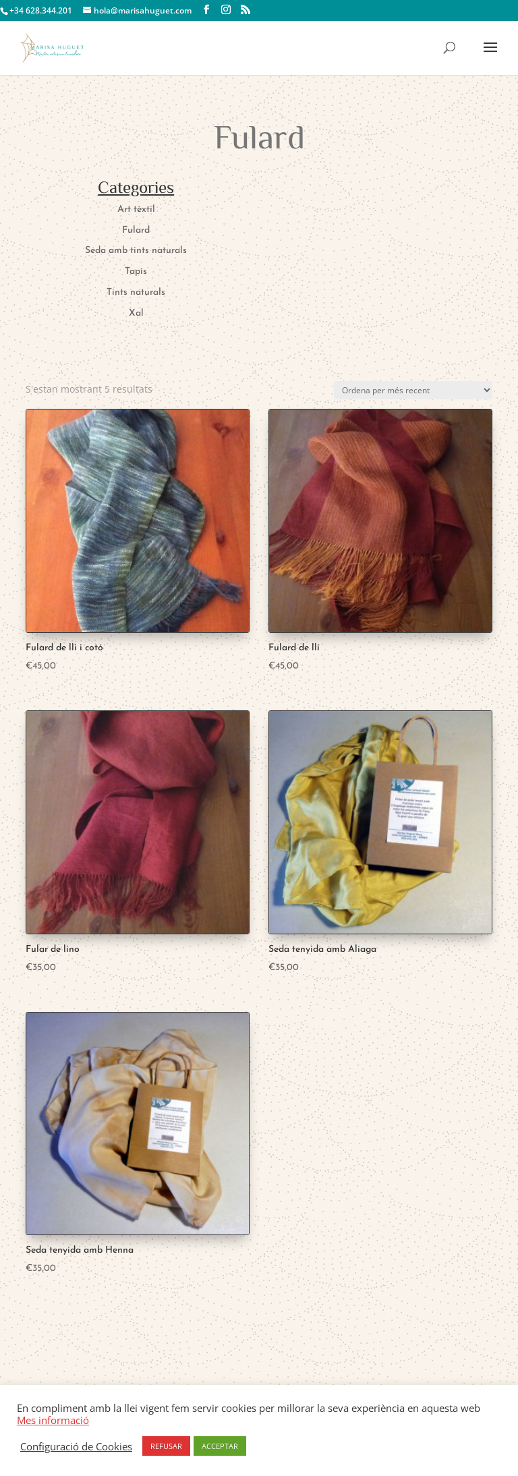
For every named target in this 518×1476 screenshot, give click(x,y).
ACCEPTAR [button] (220, 1446)
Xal (136, 313)
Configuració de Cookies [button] (76, 1446)
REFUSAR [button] (166, 1446)
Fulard (136, 230)
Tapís (136, 271)
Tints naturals (136, 292)
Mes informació (53, 1420)
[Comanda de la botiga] (413, 390)
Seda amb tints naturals (136, 251)
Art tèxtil (136, 209)
